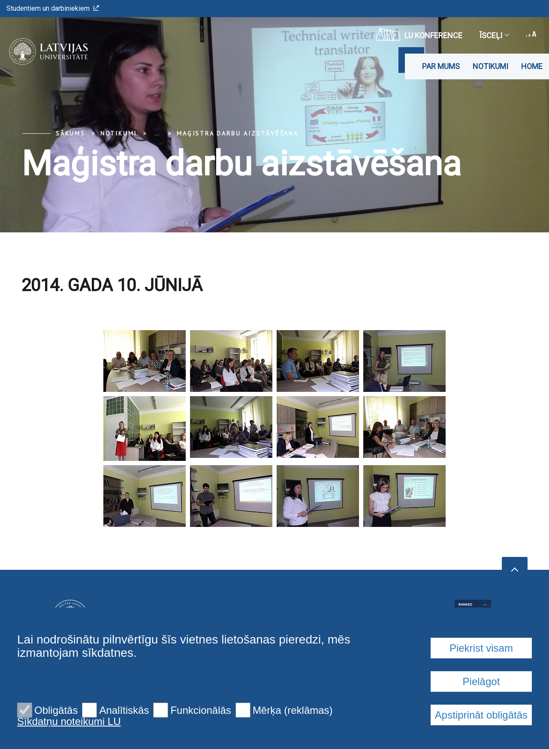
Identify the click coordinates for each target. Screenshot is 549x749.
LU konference (419, 34)
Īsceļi (494, 35)
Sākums (70, 133)
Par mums (441, 66)
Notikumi (490, 66)
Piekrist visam (481, 717)
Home (532, 66)
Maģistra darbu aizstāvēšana (238, 133)
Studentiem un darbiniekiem (52, 8)
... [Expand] (156, 133)
